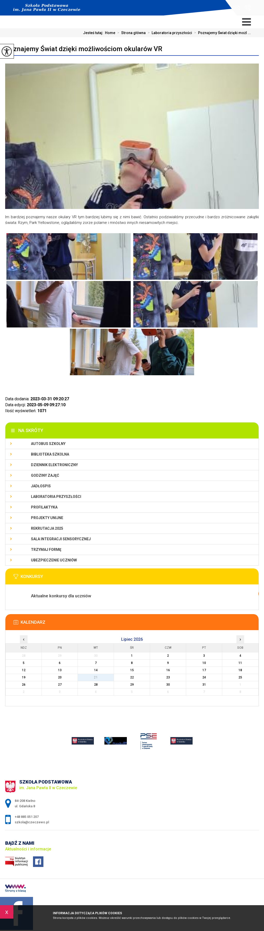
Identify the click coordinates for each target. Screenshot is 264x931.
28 (96, 684)
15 (132, 670)
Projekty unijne (47, 518)
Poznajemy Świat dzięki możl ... (221, 33)
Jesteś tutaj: (94, 33)
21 (96, 677)
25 (240, 677)
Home (110, 33)
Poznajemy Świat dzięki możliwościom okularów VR (83, 49)
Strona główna (130, 33)
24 (204, 677)
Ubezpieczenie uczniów (54, 560)
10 (204, 663)
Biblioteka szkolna (50, 454)
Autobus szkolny (48, 444)
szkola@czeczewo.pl (236, 8)
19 (24, 677)
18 (240, 670)
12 (24, 670)
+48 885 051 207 (248, 8)
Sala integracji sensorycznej (61, 539)
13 (60, 670)
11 (240, 663)
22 (132, 677)
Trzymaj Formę (46, 549)
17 (204, 670)
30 (168, 684)
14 (96, 670)
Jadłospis (41, 486)
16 (168, 670)
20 (60, 677)
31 (204, 684)
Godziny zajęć (45, 475)
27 (60, 684)
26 (24, 684)
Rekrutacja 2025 (47, 528)
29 (132, 684)
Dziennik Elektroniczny (54, 465)
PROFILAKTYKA (44, 507)
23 (168, 677)
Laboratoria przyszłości (169, 33)
